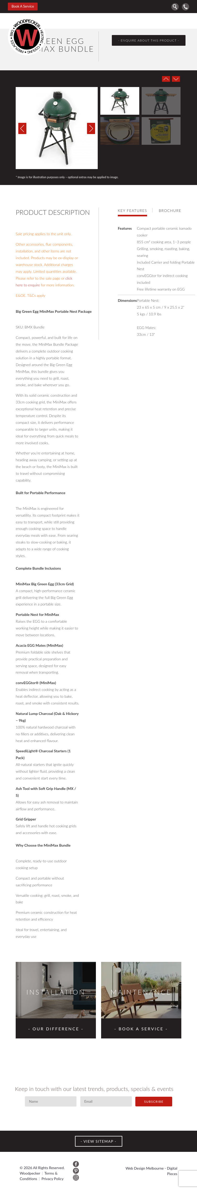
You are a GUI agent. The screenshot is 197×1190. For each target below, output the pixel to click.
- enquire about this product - (148, 40)
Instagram (76, 1178)
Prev (166, 79)
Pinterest (76, 1171)
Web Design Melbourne (145, 1168)
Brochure (170, 210)
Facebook (76, 1164)
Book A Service (22, 6)
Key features (132, 210)
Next (176, 79)
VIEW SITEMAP (98, 1141)
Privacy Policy (52, 1178)
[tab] (135, 210)
